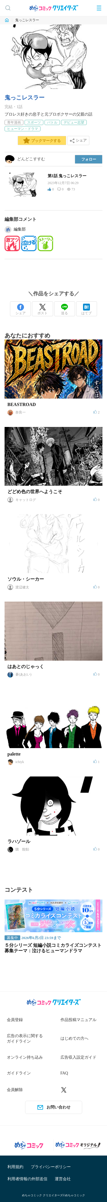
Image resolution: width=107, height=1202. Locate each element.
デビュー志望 (74, 122)
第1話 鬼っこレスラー (67, 176)
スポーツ (34, 122)
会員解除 (15, 1090)
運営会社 (63, 1179)
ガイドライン (19, 1073)
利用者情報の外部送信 (27, 1179)
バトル (52, 122)
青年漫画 (14, 122)
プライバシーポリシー (51, 1167)
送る (64, 309)
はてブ (86, 309)
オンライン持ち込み (25, 1057)
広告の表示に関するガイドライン (25, 1039)
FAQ (64, 1073)
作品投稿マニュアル (78, 1020)
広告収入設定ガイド (78, 1057)
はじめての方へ (74, 1038)
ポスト (42, 309)
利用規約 (15, 1167)
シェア (20, 309)
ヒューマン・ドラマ (22, 129)
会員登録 (15, 1020)
